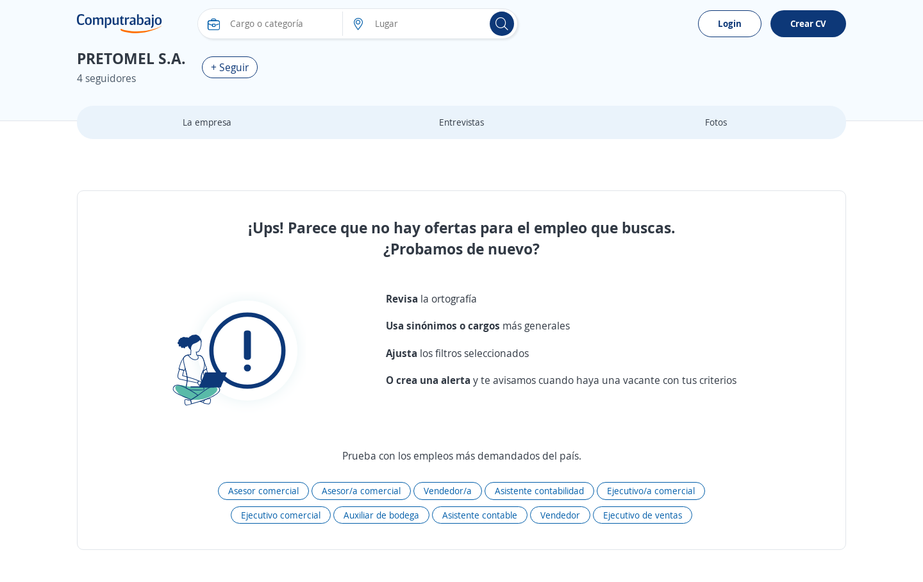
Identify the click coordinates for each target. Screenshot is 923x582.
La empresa (207, 122)
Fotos (716, 122)
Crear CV (808, 23)
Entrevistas (461, 122)
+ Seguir (230, 67)
